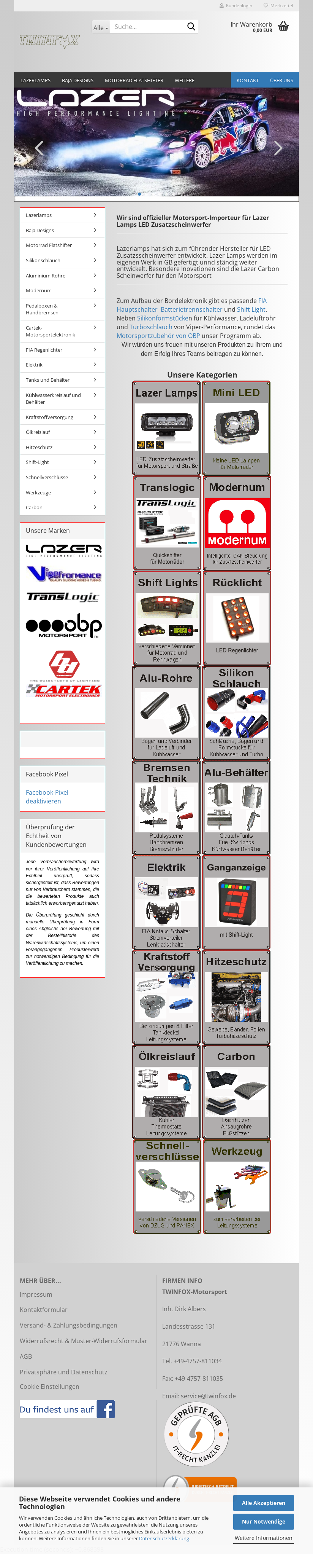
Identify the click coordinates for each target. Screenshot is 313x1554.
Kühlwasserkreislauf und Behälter (53, 399)
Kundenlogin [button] (236, 5)
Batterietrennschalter (192, 309)
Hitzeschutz (39, 447)
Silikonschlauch (43, 260)
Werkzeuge (38, 492)
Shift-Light (37, 462)
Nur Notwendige (263, 1521)
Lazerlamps (36, 80)
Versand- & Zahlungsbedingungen (68, 1325)
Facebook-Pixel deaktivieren (47, 796)
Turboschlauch (151, 327)
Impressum (36, 1294)
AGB (26, 1356)
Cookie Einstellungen (49, 1386)
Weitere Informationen (263, 1537)
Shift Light (251, 309)
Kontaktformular (44, 1309)
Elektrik (34, 364)
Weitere (184, 80)
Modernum (39, 290)
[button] (36, 147)
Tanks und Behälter (48, 379)
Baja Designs (77, 80)
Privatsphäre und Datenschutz (63, 1372)
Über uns (281, 80)
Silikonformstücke (162, 318)
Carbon (34, 507)
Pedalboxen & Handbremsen (42, 309)
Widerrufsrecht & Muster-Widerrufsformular (83, 1341)
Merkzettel (278, 5)
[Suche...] (100, 26)
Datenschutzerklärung (164, 1538)
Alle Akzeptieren (263, 1502)
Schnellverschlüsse (47, 477)
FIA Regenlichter (44, 349)
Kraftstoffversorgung (49, 417)
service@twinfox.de (208, 1396)
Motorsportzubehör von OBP (158, 336)
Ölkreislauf (38, 432)
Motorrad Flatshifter (134, 80)
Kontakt (248, 80)
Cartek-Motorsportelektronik (50, 331)
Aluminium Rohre (45, 275)
